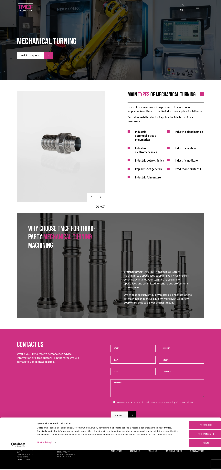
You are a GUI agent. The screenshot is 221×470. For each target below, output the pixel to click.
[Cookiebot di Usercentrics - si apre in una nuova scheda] (18, 464)
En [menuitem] (181, 10)
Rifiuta (190, 461)
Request (120, 415)
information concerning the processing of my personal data (167, 402)
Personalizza (190, 452)
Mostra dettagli (44, 464)
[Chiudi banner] (217, 441)
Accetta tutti (190, 443)
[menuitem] (181, 5)
